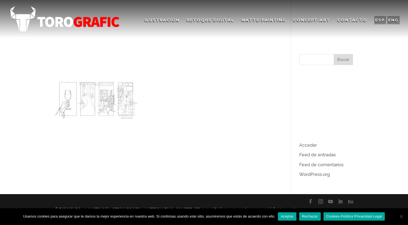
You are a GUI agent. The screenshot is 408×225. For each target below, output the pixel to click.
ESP (380, 20)
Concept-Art (311, 20)
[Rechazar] (401, 216)
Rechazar (310, 216)
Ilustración (162, 20)
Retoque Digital (210, 20)
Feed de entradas (317, 154)
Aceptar (287, 216)
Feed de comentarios (321, 164)
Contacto (352, 20)
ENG (393, 20)
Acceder (308, 145)
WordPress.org (314, 174)
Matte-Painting (263, 20)
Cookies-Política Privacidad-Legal (354, 216)
